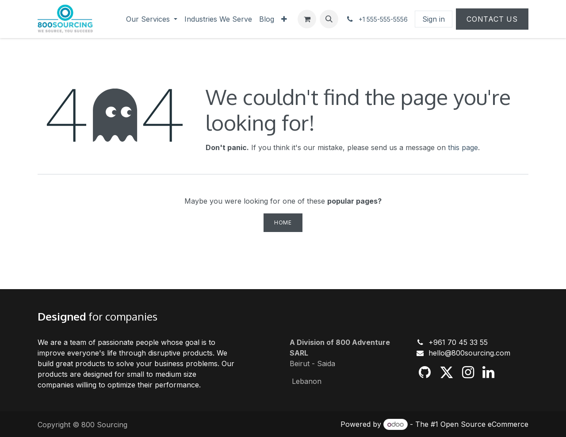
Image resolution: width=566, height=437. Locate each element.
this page (463, 147)
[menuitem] (151, 19)
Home (282, 222)
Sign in (433, 19)
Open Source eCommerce (484, 424)
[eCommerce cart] (307, 19)
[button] (329, 19)
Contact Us (492, 19)
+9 (433, 342)
